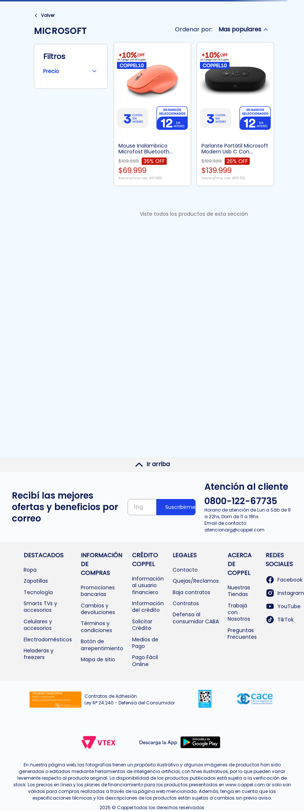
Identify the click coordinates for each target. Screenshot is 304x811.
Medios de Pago (145, 643)
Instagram (285, 593)
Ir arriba (152, 464)
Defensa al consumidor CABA (196, 618)
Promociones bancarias (98, 591)
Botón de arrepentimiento (102, 645)
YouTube (283, 606)
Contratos (186, 603)
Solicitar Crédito (142, 625)
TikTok (280, 619)
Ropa (30, 569)
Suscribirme (180, 507)
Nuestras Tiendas (239, 591)
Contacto (185, 569)
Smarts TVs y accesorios (40, 607)
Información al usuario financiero (148, 585)
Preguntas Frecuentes (242, 634)
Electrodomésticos (48, 639)
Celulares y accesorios (38, 625)
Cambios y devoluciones (98, 609)
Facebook (284, 579)
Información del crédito (148, 607)
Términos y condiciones (96, 627)
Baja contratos (191, 592)
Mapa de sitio (98, 659)
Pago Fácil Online (145, 661)
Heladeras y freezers (38, 654)
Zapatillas (36, 581)
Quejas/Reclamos (196, 581)
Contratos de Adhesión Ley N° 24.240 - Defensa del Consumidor (129, 699)
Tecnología (38, 592)
